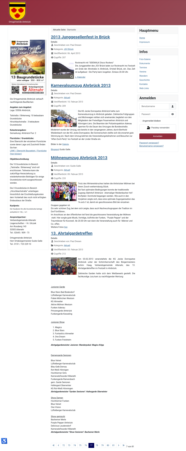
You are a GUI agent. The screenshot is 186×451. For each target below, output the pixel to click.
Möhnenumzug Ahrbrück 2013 (79, 157)
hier (65, 227)
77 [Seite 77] (91, 445)
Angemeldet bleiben (151, 121)
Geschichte (144, 80)
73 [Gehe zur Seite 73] (69, 445)
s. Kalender (80, 77)
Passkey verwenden (157, 128)
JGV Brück (68, 49)
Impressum (144, 42)
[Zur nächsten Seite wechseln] (118, 445)
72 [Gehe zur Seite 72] (63, 445)
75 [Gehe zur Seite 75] (80, 445)
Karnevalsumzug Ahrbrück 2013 (81, 85)
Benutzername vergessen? (151, 146)
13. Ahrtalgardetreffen (71, 233)
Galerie (65, 144)
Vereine (142, 71)
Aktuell (67, 97)
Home (142, 38)
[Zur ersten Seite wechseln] (53, 445)
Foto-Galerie (144, 59)
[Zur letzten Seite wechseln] (123, 445)
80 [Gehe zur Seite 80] (108, 445)
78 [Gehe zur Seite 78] (97, 445)
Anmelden (157, 136)
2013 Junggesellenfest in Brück (80, 36)
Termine (143, 67)
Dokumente (144, 63)
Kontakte (143, 84)
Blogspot (55, 149)
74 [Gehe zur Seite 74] (74, 445)
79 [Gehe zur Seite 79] (102, 445)
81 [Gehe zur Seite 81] (113, 445)
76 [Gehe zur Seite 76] (86, 445)
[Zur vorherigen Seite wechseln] (58, 445)
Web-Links (144, 88)
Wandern (143, 76)
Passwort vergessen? (149, 143)
